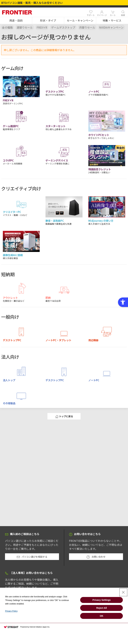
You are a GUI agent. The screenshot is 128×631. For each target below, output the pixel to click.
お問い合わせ (96, 557)
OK (101, 616)
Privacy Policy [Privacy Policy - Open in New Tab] (11, 611)
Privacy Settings (101, 600)
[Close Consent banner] (123, 592)
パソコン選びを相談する (32, 557)
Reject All (101, 608)
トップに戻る (64, 416)
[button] (16, 20)
